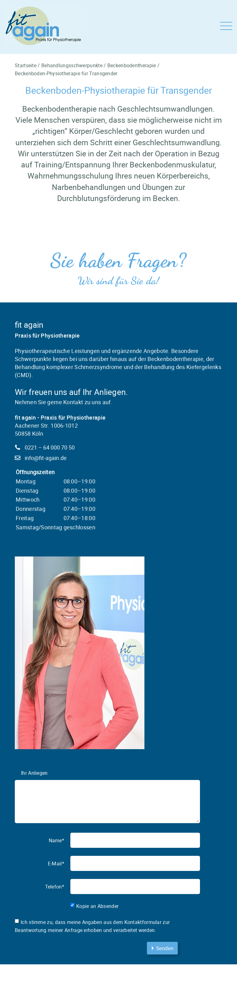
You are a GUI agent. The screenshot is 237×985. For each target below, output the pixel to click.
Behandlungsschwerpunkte (71, 65)
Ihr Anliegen (34, 773)
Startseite (25, 65)
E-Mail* (56, 863)
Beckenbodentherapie (131, 65)
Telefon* (54, 886)
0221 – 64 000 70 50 (50, 447)
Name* (56, 840)
